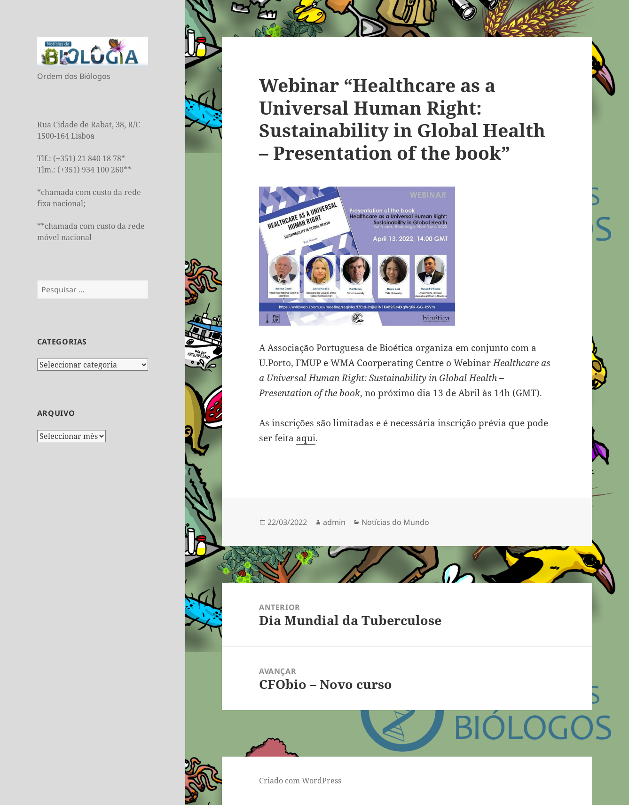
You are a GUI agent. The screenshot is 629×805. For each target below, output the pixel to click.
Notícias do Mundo (395, 522)
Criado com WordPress (300, 780)
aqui (305, 438)
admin (334, 522)
